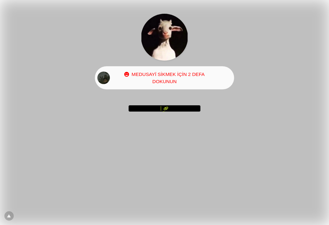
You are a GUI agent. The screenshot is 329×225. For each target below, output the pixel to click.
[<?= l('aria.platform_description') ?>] (164, 108)
